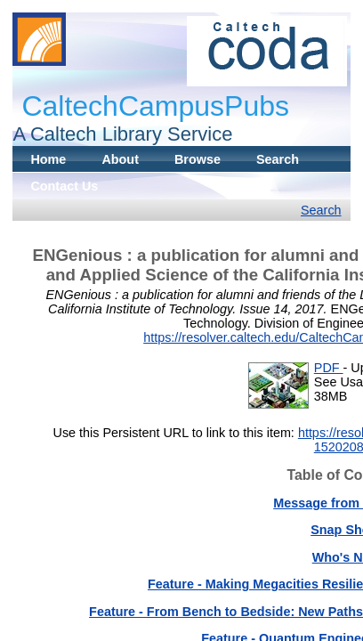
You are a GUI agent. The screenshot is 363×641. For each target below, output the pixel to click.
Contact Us (64, 186)
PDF (328, 368)
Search (277, 159)
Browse (197, 159)
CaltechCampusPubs (155, 106)
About (120, 159)
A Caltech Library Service (122, 134)
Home (48, 159)
